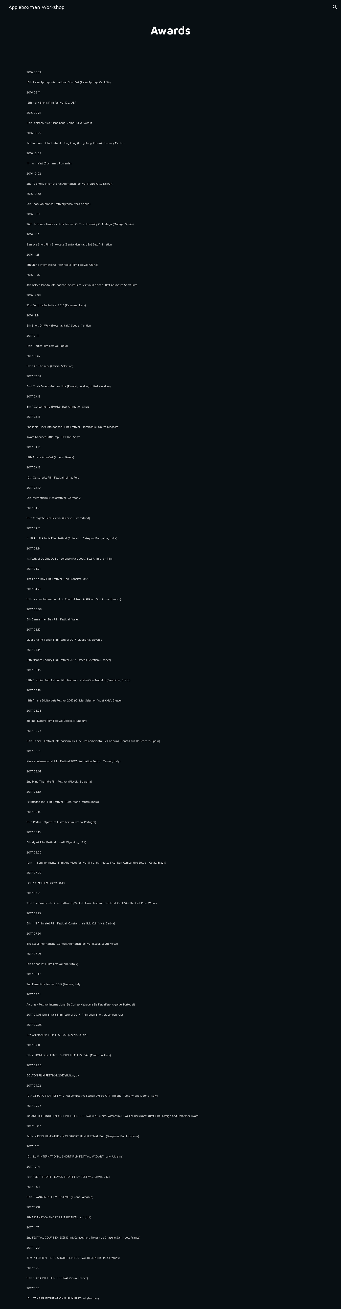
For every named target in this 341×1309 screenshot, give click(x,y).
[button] (335, 7)
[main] (171, 30)
